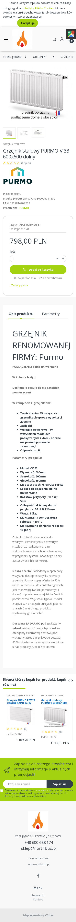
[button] (54, 39)
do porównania (25, 278)
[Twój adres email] (25, 784)
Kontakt (38, 899)
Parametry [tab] (51, 313)
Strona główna (12, 57)
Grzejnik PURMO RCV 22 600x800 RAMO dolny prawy (21, 703)
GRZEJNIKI (39, 57)
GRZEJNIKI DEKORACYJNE (20, 695)
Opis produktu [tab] (21, 313)
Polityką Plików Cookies (39, 8)
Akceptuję (27, 23)
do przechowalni (51, 278)
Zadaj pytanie (19, 285)
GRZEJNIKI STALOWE (14, 144)
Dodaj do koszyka (38, 270)
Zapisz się (59, 784)
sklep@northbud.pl (39, 848)
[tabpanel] (21, 718)
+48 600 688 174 (39, 842)
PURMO (24, 208)
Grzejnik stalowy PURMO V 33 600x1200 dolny (54, 703)
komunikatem (42, 790)
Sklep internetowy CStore (38, 915)
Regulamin (38, 895)
